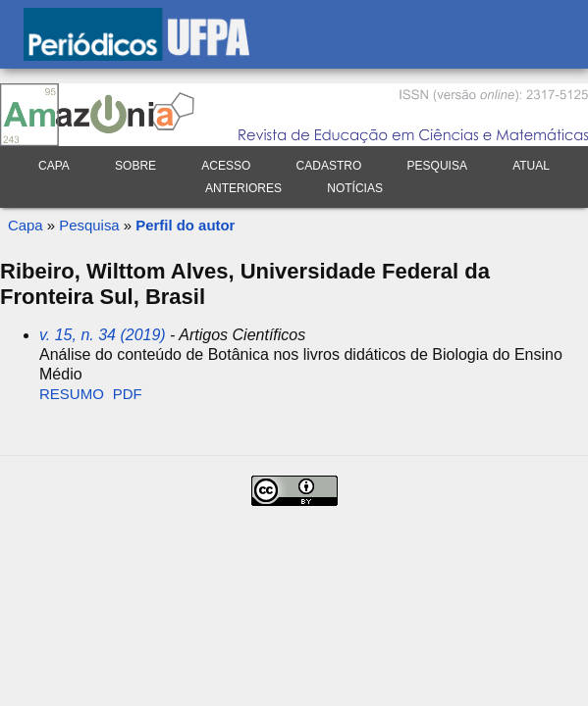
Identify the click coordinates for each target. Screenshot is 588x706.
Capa (54, 166)
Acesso (225, 166)
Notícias (355, 188)
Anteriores (243, 188)
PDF (127, 393)
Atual (531, 166)
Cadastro (329, 166)
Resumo (71, 393)
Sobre (135, 166)
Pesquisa (437, 166)
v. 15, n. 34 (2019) (102, 335)
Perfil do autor (185, 225)
